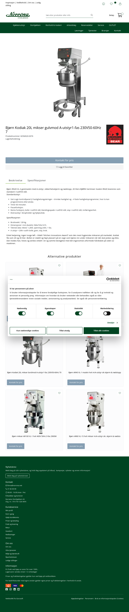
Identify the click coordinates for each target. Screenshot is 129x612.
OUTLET (112, 25)
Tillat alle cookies (101, 331)
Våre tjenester (11, 550)
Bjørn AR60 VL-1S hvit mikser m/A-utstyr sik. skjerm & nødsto (94, 436)
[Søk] (68, 15)
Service (101, 25)
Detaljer (111, 323)
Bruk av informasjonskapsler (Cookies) (109, 598)
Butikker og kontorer (14, 496)
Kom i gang (10, 514)
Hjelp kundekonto (12, 517)
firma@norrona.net (14, 485)
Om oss (31, 2)
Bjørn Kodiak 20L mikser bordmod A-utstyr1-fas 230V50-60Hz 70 (34, 372)
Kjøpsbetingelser (77, 598)
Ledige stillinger (11, 560)
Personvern (89, 598)
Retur (8, 527)
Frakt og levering (12, 524)
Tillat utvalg (64, 331)
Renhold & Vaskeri (54, 25)
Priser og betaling (12, 521)
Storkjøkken (35, 25)
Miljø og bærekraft (12, 554)
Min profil (9, 510)
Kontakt (117, 30)
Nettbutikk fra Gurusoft (14, 598)
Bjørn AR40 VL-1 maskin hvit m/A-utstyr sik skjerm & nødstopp (95, 372)
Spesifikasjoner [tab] (37, 180)
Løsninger (79, 30)
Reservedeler (87, 25)
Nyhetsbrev (11, 467)
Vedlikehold (22, 2)
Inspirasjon (10, 2)
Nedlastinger (10, 534)
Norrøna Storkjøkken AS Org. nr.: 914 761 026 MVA (16, 500)
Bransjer (105, 30)
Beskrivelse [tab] (15, 180)
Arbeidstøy (71, 25)
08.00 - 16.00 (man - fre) (15, 492)
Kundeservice (12, 507)
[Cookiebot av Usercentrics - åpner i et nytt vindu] (108, 279)
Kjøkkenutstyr (19, 25)
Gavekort (9, 531)
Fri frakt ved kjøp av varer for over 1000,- (22, 569)
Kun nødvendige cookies (28, 331)
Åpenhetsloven (11, 557)
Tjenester (92, 30)
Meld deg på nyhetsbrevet (17, 476)
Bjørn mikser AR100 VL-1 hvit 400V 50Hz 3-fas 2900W (34, 436)
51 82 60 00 (11, 489)
